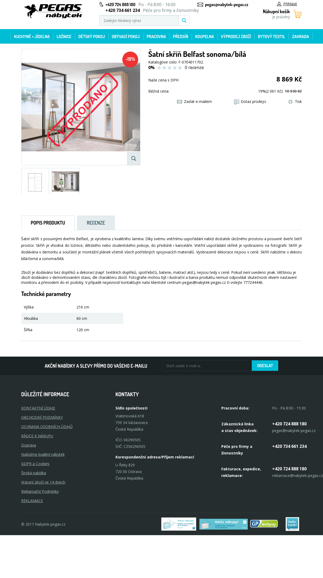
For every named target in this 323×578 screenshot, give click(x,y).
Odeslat (265, 365)
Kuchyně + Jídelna (32, 36)
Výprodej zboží (236, 36)
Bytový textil (271, 36)
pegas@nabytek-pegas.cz (226, 4)
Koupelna (204, 36)
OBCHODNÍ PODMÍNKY (42, 417)
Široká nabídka (33, 472)
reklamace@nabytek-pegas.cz (297, 475)
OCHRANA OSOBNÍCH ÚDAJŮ (47, 426)
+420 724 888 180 (120, 4)
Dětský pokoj (91, 36)
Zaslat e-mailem (194, 101)
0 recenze (194, 67)
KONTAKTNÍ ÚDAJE (38, 408)
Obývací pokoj (126, 36)
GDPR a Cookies (35, 463)
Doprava (28, 445)
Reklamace (32, 500)
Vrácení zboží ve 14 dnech (43, 482)
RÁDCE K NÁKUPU (37, 435)
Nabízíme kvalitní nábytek (43, 454)
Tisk (295, 101)
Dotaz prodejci (250, 101)
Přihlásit (287, 3)
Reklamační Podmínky (40, 491)
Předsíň (180, 36)
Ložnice (64, 36)
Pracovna (156, 36)
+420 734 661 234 (289, 446)
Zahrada (300, 36)
